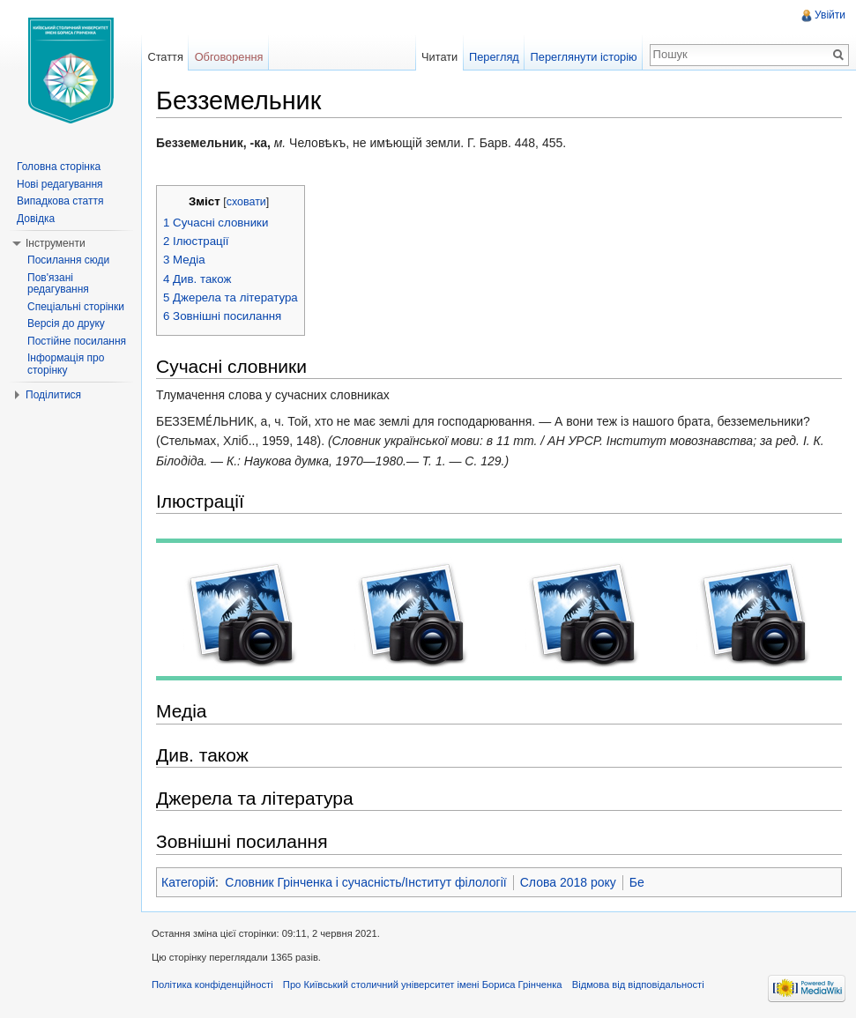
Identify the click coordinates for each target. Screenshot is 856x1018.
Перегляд (494, 56)
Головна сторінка (58, 166)
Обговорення (229, 56)
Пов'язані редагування (58, 283)
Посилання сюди (68, 260)
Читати (439, 56)
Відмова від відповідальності (638, 984)
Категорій (188, 882)
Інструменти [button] (56, 243)
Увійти (830, 15)
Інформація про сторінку (65, 364)
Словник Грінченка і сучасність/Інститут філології (365, 882)
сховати (246, 202)
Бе (636, 882)
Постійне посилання (76, 341)
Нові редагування (60, 184)
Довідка (36, 218)
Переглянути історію (584, 56)
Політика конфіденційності (212, 984)
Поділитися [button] (53, 395)
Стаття (164, 56)
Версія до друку (66, 323)
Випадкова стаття (60, 201)
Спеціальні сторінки (75, 307)
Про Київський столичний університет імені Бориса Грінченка (422, 984)
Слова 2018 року (568, 882)
